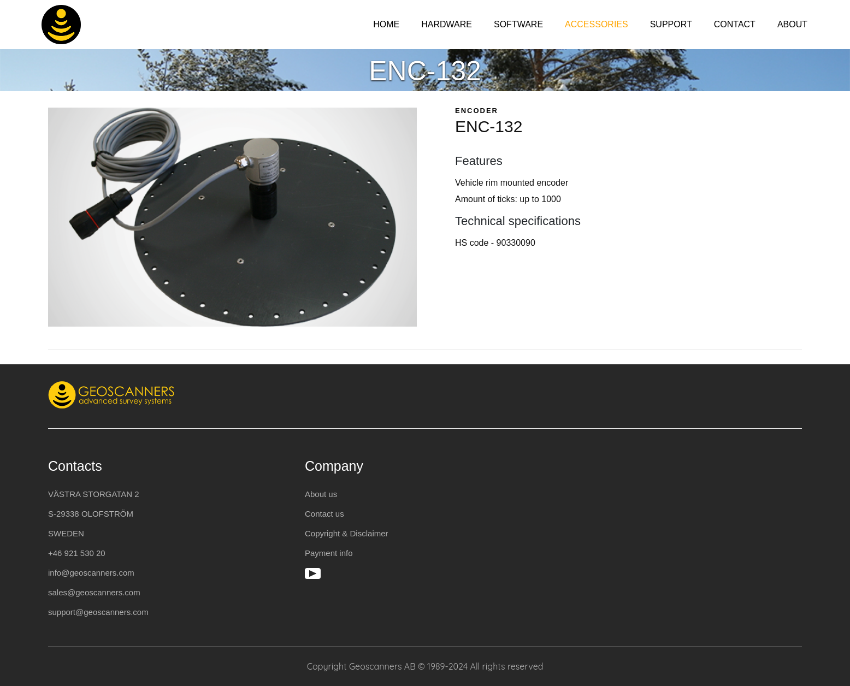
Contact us (324, 513)
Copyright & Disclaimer (346, 533)
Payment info (329, 553)
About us (321, 494)
